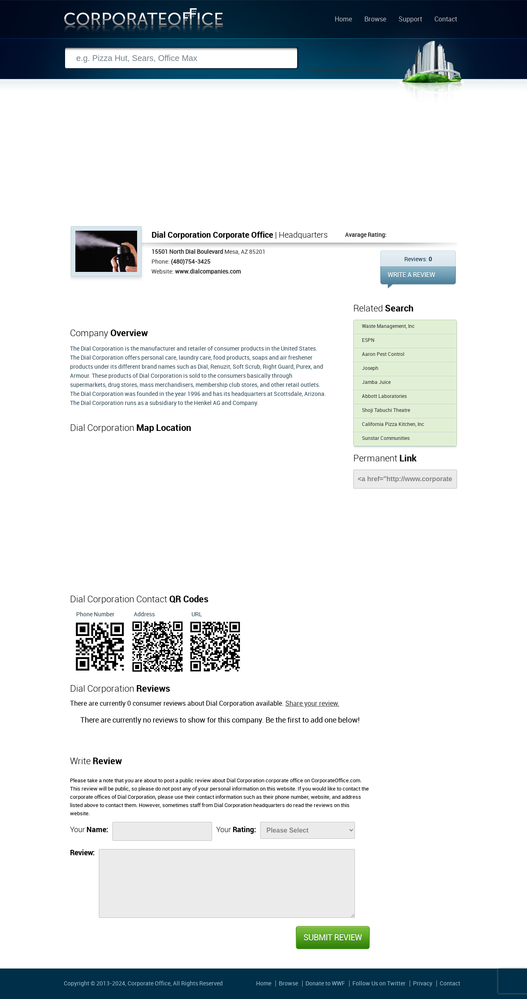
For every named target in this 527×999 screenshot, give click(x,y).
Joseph (370, 368)
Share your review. (312, 703)
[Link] (405, 479)
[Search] (181, 58)
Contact (445, 19)
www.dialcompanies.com (208, 272)
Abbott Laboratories (384, 396)
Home (343, 19)
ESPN (368, 340)
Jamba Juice (376, 382)
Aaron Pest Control (383, 354)
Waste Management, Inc (388, 326)
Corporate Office (144, 22)
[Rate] (307, 830)
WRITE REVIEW (418, 277)
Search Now (344, 58)
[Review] (227, 883)
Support (410, 19)
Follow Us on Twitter (379, 983)
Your (89, 830)
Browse (375, 19)
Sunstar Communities (386, 438)
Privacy (422, 983)
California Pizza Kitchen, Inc (393, 424)
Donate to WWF (325, 983)
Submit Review (332, 937)
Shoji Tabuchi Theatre (386, 410)
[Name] (162, 831)
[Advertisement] (263, 164)
